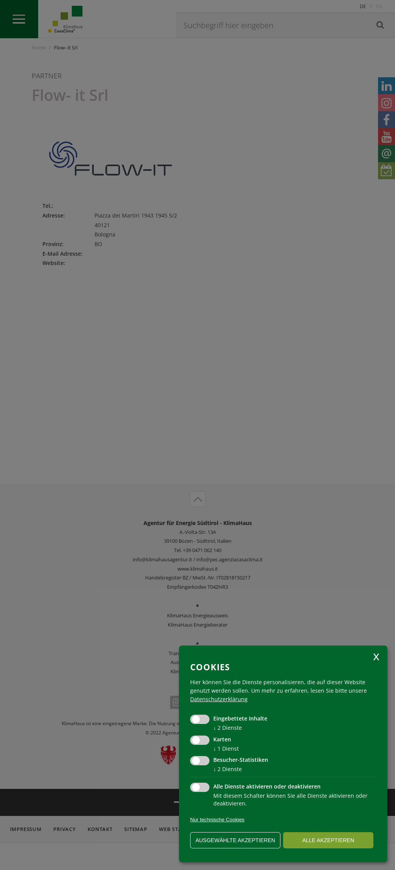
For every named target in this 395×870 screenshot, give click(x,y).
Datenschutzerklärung (219, 699)
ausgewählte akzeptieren (235, 840)
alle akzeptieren (328, 840)
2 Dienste (227, 727)
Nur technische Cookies (217, 819)
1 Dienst (226, 748)
